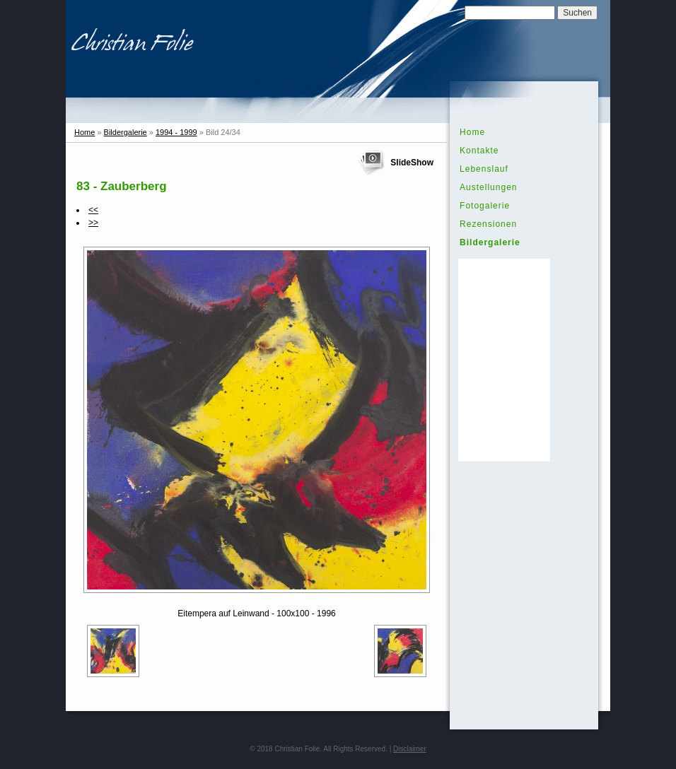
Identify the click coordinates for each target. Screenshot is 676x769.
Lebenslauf (484, 169)
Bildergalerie (125, 132)
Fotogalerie (485, 206)
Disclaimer (409, 749)
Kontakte (479, 150)
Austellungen (488, 187)
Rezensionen (488, 224)
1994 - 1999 (176, 132)
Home (84, 132)
